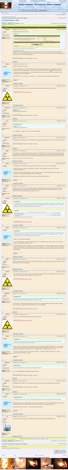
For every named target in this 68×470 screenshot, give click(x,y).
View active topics (13, 16)
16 (60, 23)
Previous (56, 23)
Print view (3, 25)
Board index (4, 18)
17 (61, 23)
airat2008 (18, 158)
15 (59, 23)
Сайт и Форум (24, 18)
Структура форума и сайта (10, 20)
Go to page (53, 23)
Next (65, 23)
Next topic (64, 25)
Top (2, 61)
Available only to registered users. (20, 111)
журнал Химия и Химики (14, 18)
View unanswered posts (5, 16)
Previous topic (60, 25)
